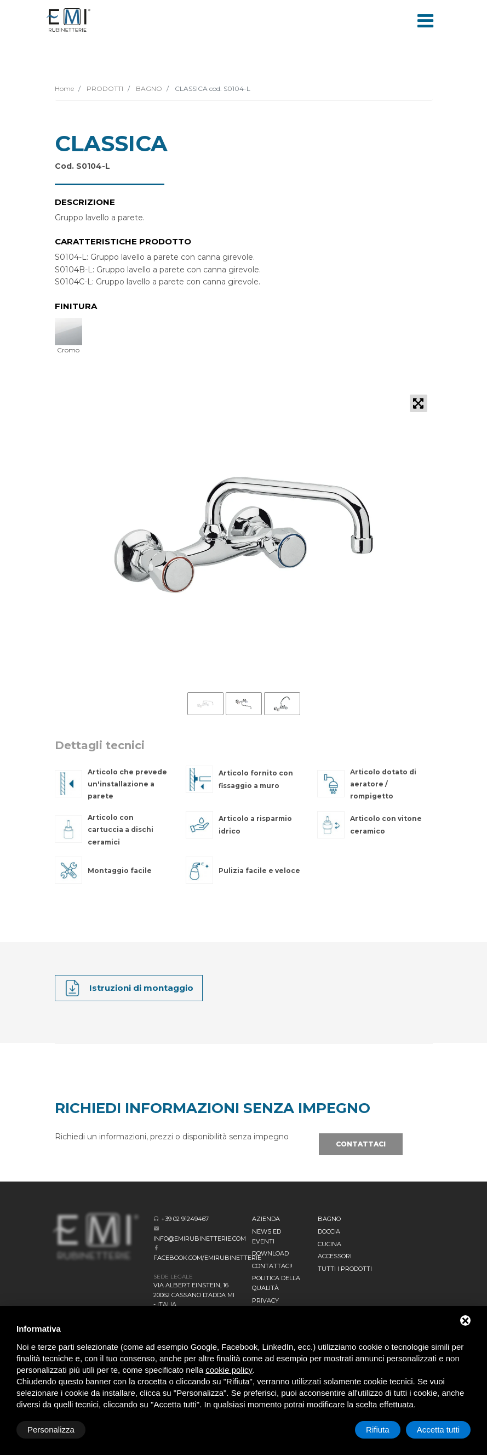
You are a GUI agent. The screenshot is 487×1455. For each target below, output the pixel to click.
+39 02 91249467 (185, 1219)
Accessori (335, 1256)
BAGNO (148, 88)
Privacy (265, 1300)
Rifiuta (377, 1429)
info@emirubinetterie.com (199, 1238)
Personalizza (51, 1429)
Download (270, 1253)
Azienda (266, 1219)
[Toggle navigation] (425, 20)
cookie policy (229, 1369)
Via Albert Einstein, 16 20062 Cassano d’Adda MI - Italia (193, 1294)
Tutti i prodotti (345, 1269)
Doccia (329, 1231)
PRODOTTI (104, 88)
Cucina (329, 1244)
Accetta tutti (438, 1429)
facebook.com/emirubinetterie (207, 1258)
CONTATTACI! (272, 1266)
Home (64, 88)
